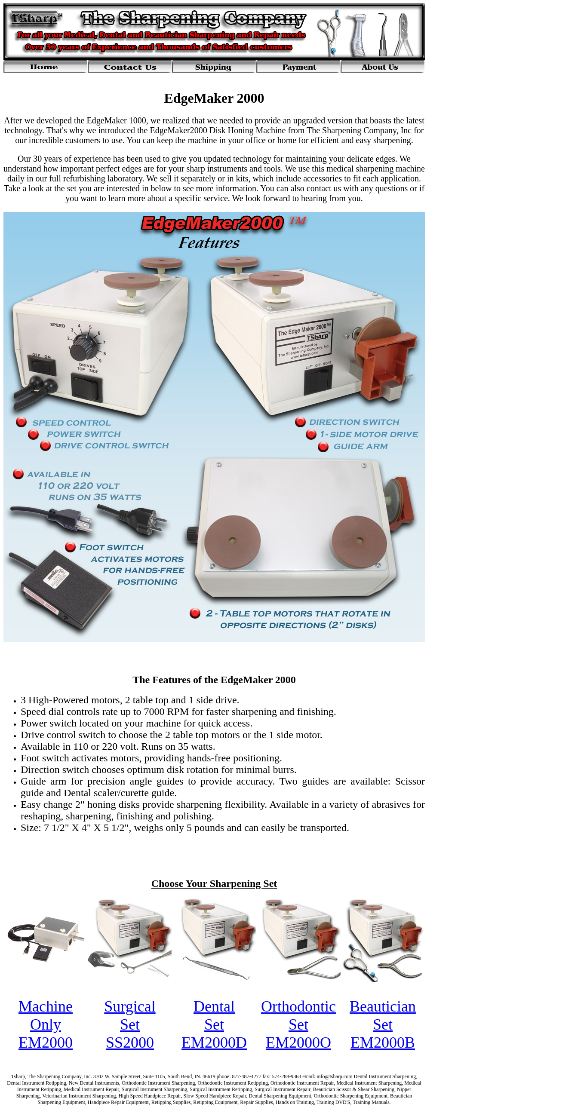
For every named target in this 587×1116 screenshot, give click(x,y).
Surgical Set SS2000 (129, 1024)
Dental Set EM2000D (214, 1024)
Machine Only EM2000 (45, 1024)
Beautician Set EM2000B (383, 1024)
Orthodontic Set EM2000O (298, 1024)
